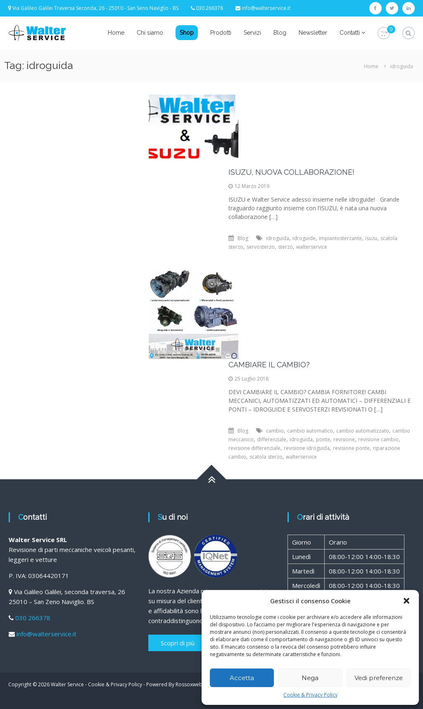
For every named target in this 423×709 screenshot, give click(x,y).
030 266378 (32, 618)
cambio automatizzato (362, 430)
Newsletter (313, 32)
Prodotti (220, 32)
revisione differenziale (254, 448)
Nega (310, 678)
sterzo (285, 246)
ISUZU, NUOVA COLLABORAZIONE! (291, 172)
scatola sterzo (266, 456)
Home (116, 32)
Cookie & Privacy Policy (310, 694)
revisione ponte (351, 448)
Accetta (242, 678)
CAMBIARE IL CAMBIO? (269, 364)
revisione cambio (378, 439)
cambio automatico (310, 430)
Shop (187, 32)
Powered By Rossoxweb (174, 684)
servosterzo (261, 246)
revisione (344, 439)
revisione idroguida (307, 448)
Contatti (350, 32)
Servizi (252, 32)
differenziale (271, 439)
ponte (323, 439)
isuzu (371, 238)
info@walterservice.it (266, 8)
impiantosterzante (340, 238)
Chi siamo (150, 32)
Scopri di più (178, 643)
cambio (275, 430)
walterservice (311, 246)
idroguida (277, 238)
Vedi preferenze (378, 678)
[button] (406, 601)
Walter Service (67, 684)
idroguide (304, 238)
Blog (279, 32)
